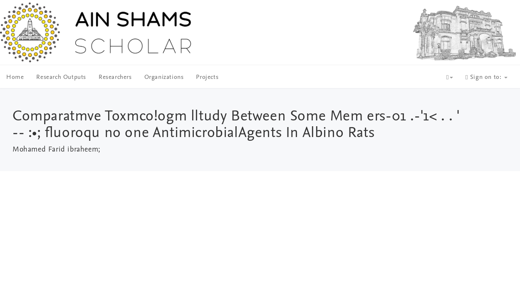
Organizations (164, 77)
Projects (207, 77)
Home (15, 77)
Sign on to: (487, 77)
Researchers (115, 77)
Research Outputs (61, 77)
